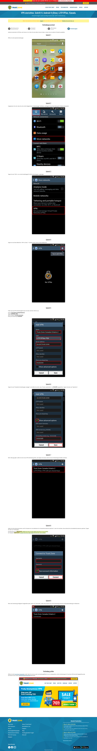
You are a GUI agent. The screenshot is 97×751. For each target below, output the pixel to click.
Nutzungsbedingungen (14, 730)
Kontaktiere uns (26, 726)
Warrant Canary (12, 735)
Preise (57, 7)
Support (86, 7)
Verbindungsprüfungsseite (25, 675)
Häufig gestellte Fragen (28, 732)
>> (66, 1)
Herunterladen (73, 7)
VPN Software (11, 726)
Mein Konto (86, 3)
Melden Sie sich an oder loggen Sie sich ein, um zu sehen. (35, 531)
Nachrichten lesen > (67, 740)
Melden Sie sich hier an (68, 21)
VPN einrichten (64, 7)
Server (80, 7)
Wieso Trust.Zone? (49, 7)
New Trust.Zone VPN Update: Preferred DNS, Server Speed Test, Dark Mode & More (75, 734)
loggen (41, 21)
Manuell (24, 735)
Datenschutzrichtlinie (13, 732)
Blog (23, 730)
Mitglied (10, 737)
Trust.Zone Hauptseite (19, 674)
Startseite (10, 724)
